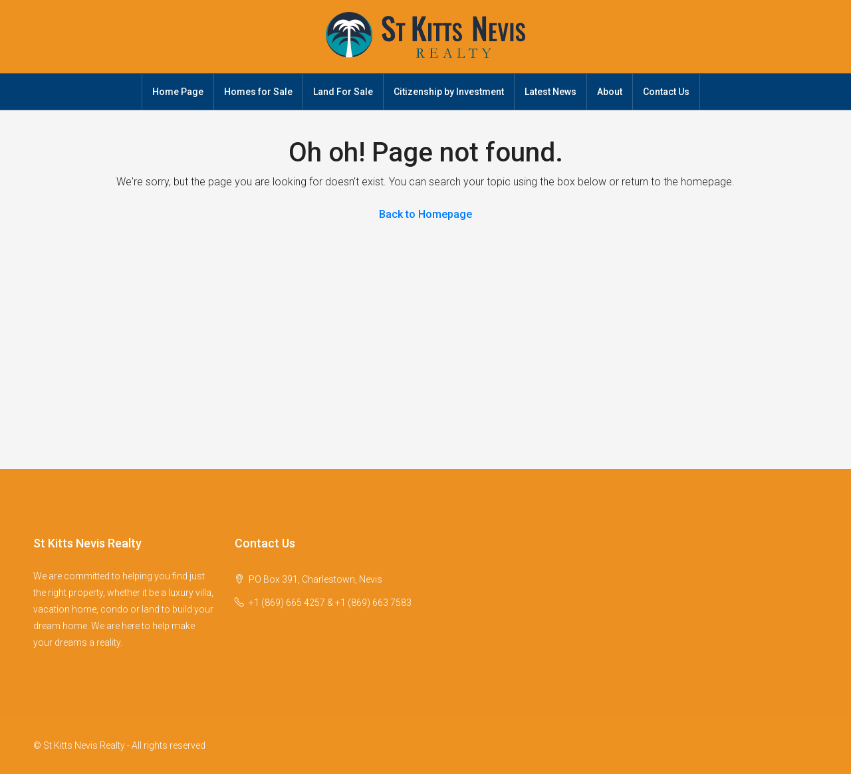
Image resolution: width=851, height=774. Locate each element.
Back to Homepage (425, 214)
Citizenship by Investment (449, 91)
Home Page (177, 91)
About (609, 91)
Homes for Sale (258, 91)
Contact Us (666, 91)
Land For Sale (343, 91)
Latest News (550, 91)
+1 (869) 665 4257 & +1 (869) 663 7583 (330, 602)
